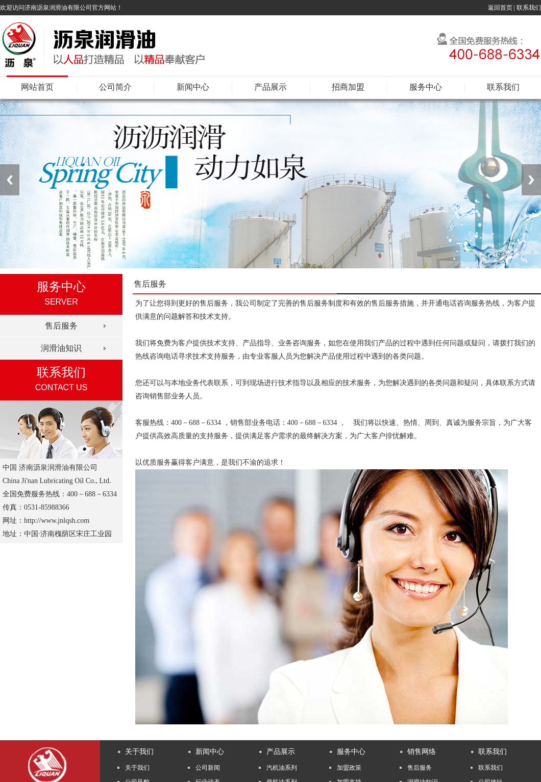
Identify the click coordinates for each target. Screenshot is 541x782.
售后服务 (61, 325)
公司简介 (115, 87)
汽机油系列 (281, 767)
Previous (9, 179)
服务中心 (425, 87)
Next (531, 179)
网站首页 (37, 87)
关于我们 (137, 767)
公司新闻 (207, 767)
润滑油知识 (61, 348)
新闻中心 (193, 87)
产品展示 (270, 87)
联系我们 (529, 7)
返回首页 (500, 7)
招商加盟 (348, 87)
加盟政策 (349, 767)
